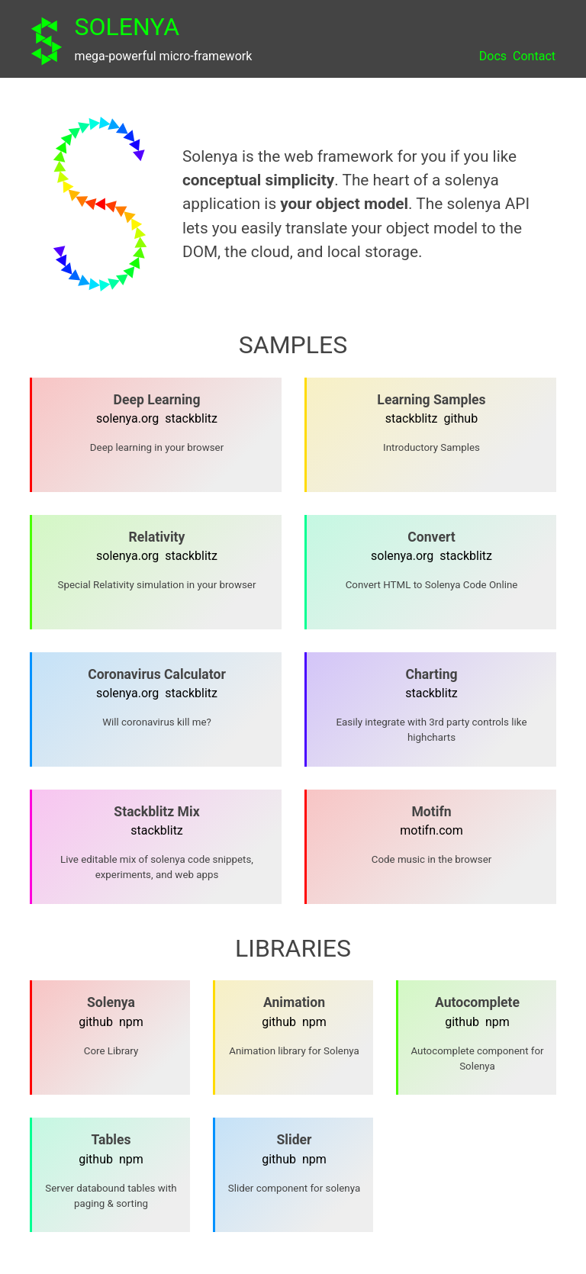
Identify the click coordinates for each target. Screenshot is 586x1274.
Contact (534, 56)
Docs (493, 56)
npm (131, 1022)
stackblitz (191, 418)
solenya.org (127, 418)
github (460, 418)
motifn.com (431, 830)
